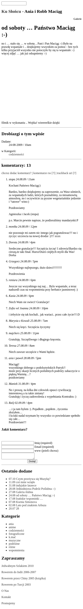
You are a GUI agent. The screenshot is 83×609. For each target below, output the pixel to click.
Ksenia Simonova (23, 503)
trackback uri (64, 173)
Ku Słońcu (11, 11)
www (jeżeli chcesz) (46, 450)
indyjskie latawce (22, 486)
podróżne (14, 544)
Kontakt (6, 598)
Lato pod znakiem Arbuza (27, 506)
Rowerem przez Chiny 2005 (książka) (23, 579)
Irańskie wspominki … (26, 499)
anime (12, 528)
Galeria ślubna (21, 493)
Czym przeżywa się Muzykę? (30, 479)
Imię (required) (43, 442)
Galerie (78, 19)
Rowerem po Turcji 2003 (16, 585)
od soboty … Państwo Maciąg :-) (32, 496)
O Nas (5, 591)
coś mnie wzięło (22, 483)
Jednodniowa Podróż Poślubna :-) (32, 489)
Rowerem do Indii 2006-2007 (18, 573)
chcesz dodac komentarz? (16, 173)
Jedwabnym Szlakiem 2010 (17, 567)
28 (14, 509)
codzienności (16, 154)
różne (12, 548)
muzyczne (15, 541)
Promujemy (8, 604)
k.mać (12, 538)
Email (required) (44, 446)
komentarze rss (42, 173)
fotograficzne (16, 534)
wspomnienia (16, 551)
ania (11, 525)
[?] (53, 173)
